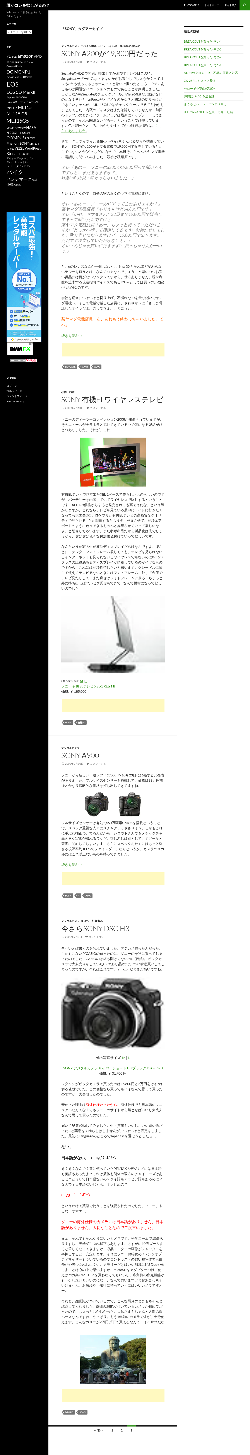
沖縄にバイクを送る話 (199, 96)
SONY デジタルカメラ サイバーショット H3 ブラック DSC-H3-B (113, 1068)
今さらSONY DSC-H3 (95, 928)
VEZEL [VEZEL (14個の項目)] (19, 148)
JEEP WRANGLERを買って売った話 (208, 112)
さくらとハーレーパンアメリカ (205, 104)
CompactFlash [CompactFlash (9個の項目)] (14, 66)
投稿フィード (14, 391)
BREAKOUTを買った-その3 (202, 49)
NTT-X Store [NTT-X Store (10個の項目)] (23, 132)
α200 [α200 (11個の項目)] (25, 154)
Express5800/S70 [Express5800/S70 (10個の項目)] (17, 97)
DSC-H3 (69, 1412)
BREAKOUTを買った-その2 (202, 57)
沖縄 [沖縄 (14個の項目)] (10, 185)
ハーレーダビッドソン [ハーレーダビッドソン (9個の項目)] (19, 166)
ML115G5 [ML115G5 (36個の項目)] (18, 121)
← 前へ (98, 1430)
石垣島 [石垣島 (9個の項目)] (17, 185)
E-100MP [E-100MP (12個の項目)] (26, 77)
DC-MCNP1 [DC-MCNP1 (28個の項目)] (18, 71)
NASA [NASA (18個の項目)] (31, 127)
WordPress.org (15, 401)
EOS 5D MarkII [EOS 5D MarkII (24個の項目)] (21, 92)
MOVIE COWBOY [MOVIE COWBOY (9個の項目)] (16, 128)
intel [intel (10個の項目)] (31, 101)
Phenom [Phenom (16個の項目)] (13, 143)
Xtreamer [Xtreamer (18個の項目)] (14, 153)
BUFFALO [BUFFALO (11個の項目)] (20, 62)
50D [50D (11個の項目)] (14, 56)
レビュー (103, 46)
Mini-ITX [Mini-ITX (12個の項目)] (12, 108)
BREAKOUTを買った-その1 (202, 65)
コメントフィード (17, 396)
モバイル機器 (88, 46)
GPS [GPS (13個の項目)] (25, 102)
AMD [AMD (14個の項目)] (38, 56)
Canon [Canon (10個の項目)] (30, 62)
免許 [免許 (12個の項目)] (35, 179)
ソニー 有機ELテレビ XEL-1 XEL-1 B (88, 686)
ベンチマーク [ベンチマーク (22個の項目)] (19, 179)
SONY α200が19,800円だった (109, 53)
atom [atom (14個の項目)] (10, 62)
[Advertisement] (113, 349)
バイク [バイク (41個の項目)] (15, 172)
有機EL (81, 722)
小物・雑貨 (67, 392)
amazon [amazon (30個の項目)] (25, 56)
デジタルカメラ (70, 46)
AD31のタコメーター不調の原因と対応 (211, 73)
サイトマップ (212, 5)
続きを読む (72, 335)
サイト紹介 (231, 5)
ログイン (12, 385)
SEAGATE (70, 366)
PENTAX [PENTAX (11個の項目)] (30, 138)
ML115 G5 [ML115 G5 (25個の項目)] (17, 113)
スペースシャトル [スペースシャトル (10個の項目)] (17, 162)
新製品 (127, 46)
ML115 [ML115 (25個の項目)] (25, 107)
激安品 (136, 46)
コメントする (98, 62)
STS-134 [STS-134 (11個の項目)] (34, 143)
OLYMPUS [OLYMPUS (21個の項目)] (16, 137)
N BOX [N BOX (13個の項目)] (11, 132)
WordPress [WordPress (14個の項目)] (33, 148)
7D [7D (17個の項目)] (9, 56)
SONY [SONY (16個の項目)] (24, 143)
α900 (88, 895)
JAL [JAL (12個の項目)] (36, 102)
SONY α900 (80, 755)
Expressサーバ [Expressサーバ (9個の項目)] (14, 101)
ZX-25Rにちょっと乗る (200, 80)
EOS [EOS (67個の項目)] (13, 84)
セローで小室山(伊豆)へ (200, 88)
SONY (85, 366)
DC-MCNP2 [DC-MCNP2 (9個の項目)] (13, 77)
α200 (97, 366)
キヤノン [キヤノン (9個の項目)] (28, 158)
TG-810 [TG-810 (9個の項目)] (10, 148)
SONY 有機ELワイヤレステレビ (112, 399)
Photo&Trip (191, 5)
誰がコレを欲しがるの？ (28, 5)
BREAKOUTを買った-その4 (202, 41)
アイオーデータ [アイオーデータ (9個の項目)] (15, 158)
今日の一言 (115, 46)
